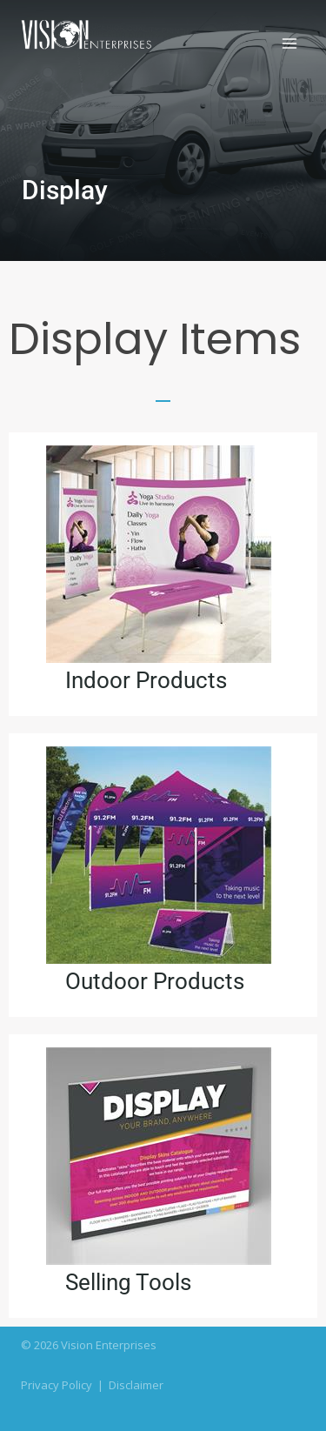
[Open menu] (289, 43)
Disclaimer (136, 1385)
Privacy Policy (56, 1385)
